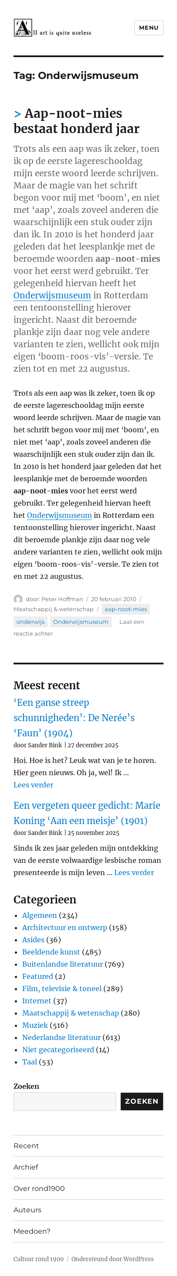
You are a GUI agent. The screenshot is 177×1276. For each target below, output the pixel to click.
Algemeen (39, 915)
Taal (29, 1061)
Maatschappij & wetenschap (54, 609)
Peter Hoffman (62, 598)
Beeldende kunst (51, 952)
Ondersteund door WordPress (112, 1259)
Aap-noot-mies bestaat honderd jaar (77, 121)
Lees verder (33, 784)
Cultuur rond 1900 (39, 1259)
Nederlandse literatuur (61, 1037)
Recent (26, 1146)
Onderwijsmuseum (52, 295)
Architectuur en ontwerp (64, 927)
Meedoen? (32, 1231)
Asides (33, 939)
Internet (36, 1000)
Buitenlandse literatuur (62, 964)
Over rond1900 (39, 1188)
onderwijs (30, 621)
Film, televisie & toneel (62, 988)
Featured (37, 976)
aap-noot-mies (126, 609)
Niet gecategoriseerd (58, 1049)
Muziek (35, 1025)
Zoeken (26, 1086)
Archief (26, 1167)
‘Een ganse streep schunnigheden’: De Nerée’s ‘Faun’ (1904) (74, 718)
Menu (148, 27)
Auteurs (27, 1210)
